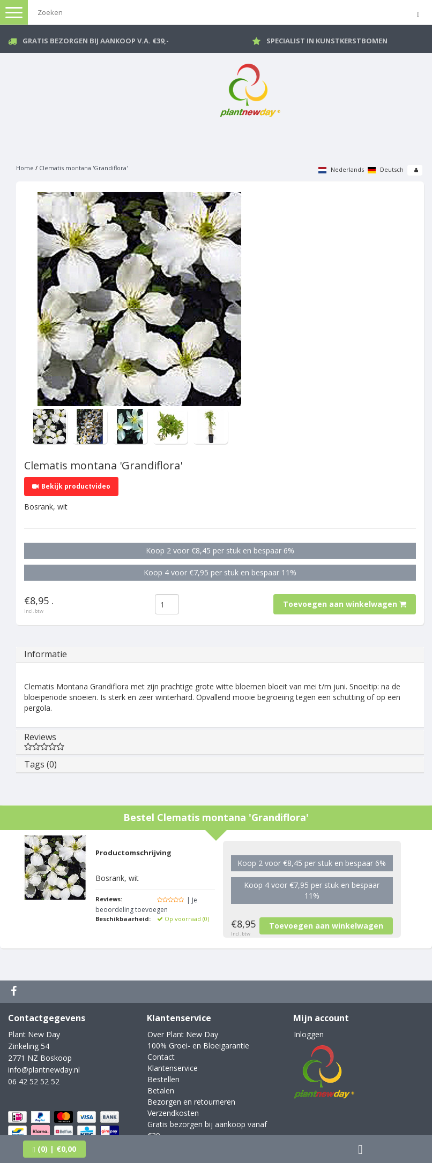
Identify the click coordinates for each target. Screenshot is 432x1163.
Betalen (160, 1090)
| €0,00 (54, 1149)
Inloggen (309, 1034)
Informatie (45, 654)
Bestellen (163, 1079)
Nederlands (341, 169)
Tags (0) (40, 764)
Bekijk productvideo (71, 486)
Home (25, 168)
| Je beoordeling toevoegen (146, 904)
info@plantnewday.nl (44, 1070)
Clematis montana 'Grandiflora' (83, 168)
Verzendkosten (173, 1113)
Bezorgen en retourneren (191, 1102)
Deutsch (386, 169)
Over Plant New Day (182, 1034)
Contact (161, 1057)
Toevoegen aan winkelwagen (344, 604)
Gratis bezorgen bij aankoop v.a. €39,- (96, 40)
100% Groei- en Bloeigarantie (198, 1045)
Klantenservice (172, 1068)
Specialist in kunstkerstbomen (327, 40)
